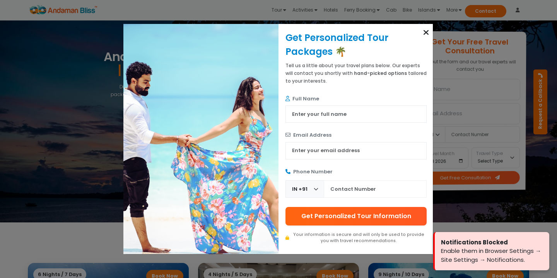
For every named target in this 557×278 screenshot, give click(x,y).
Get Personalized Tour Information (356, 216)
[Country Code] (304, 189)
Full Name (302, 98)
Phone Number (309, 171)
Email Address (308, 135)
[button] (426, 32)
